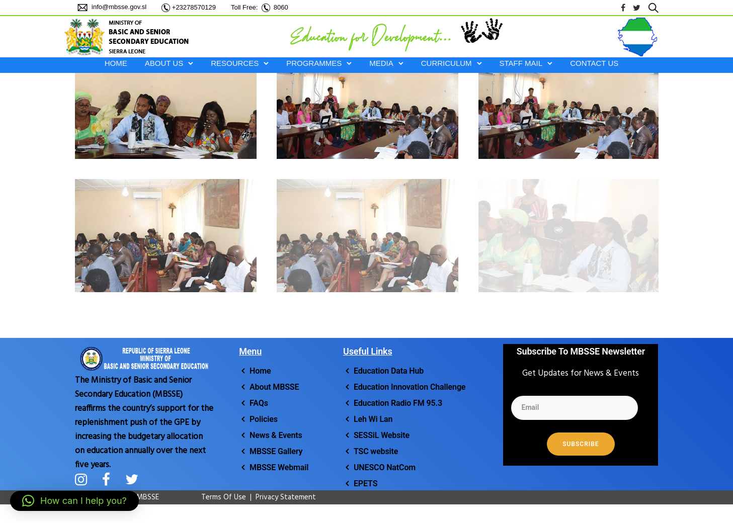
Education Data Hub (389, 371)
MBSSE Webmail (279, 467)
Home (260, 371)
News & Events (276, 435)
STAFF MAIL (521, 63)
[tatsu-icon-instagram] (85, 479)
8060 (281, 7)
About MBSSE (274, 387)
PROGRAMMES (314, 63)
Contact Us (594, 63)
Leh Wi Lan (373, 419)
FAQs (259, 403)
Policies (264, 419)
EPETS (365, 483)
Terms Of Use (218, 497)
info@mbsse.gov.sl (118, 7)
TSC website (376, 451)
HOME (116, 63)
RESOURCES (235, 63)
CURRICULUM (446, 63)
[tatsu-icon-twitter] (636, 8)
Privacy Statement (286, 497)
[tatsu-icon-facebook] (623, 8)
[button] (74, 501)
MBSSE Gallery (276, 451)
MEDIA (381, 63)
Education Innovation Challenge (409, 387)
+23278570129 (194, 7)
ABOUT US (164, 63)
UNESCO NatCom (385, 467)
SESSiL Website (382, 435)
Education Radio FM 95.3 (398, 403)
